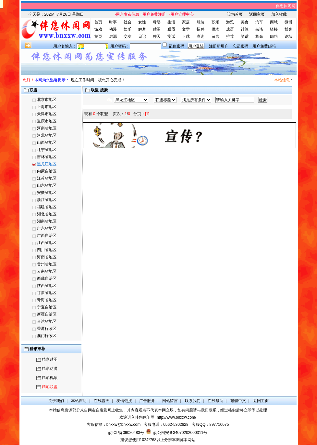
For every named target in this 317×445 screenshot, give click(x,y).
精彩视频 (49, 377)
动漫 (113, 29)
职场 (215, 22)
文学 (186, 29)
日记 (142, 36)
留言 (215, 36)
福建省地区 (46, 207)
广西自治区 (46, 235)
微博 (288, 22)
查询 (200, 36)
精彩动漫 (49, 368)
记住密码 (176, 46)
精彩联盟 (49, 386)
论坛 (288, 36)
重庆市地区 (46, 121)
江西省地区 (46, 242)
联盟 (171, 29)
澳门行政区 (46, 335)
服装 (200, 22)
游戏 (98, 29)
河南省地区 (46, 128)
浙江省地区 (46, 199)
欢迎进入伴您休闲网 (136, 417)
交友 (127, 36)
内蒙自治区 (46, 171)
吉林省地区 (46, 157)
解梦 (142, 29)
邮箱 (274, 36)
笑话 (245, 36)
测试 (171, 36)
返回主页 (257, 14)
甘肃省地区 (46, 292)
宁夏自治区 (46, 307)
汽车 (259, 22)
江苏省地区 (46, 178)
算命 (259, 36)
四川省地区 (46, 250)
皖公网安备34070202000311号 (180, 432)
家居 (186, 22)
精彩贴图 (49, 359)
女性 (142, 22)
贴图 (157, 29)
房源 (113, 36)
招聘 (200, 29)
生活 (171, 22)
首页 (98, 22)
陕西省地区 (46, 285)
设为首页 (235, 14)
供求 (215, 29)
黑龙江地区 (46, 164)
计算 (245, 29)
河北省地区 (46, 135)
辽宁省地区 (46, 149)
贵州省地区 (46, 264)
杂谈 (259, 29)
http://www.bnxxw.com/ (176, 417)
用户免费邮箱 (264, 46)
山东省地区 (46, 185)
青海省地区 (46, 300)
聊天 (157, 36)
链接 (274, 29)
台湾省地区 (46, 321)
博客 (288, 29)
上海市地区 (46, 106)
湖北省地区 (46, 214)
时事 (113, 22)
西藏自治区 (46, 278)
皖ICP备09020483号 (126, 432)
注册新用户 (218, 46)
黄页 (98, 36)
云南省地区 (46, 271)
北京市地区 (46, 99)
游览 (230, 22)
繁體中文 (238, 400)
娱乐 (127, 29)
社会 (127, 22)
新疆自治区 (46, 314)
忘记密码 (240, 46)
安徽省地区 (46, 192)
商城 (274, 22)
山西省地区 (46, 142)
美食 (245, 22)
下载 (186, 36)
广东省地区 (46, 228)
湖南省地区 (46, 221)
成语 (230, 29)
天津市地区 (46, 114)
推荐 (230, 36)
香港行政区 (46, 328)
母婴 (157, 22)
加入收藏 (279, 14)
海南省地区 (46, 257)
